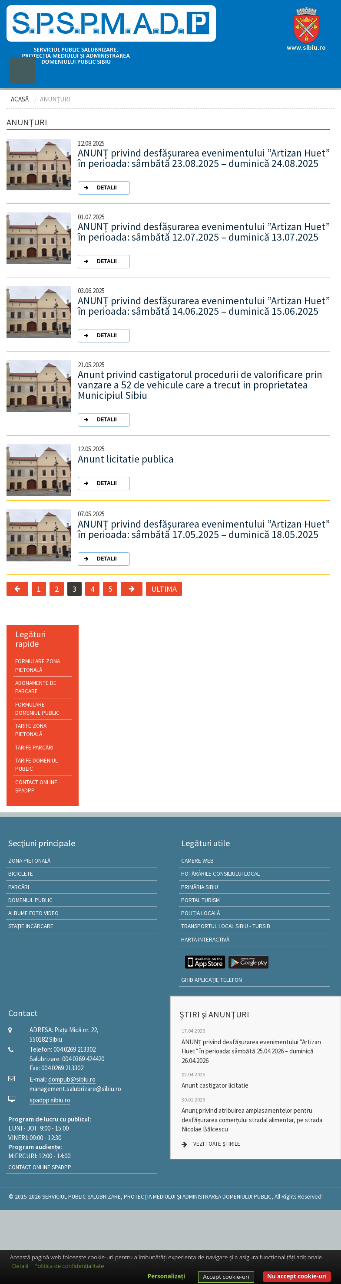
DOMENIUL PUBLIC (30, 900)
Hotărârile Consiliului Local (220, 873)
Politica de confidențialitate (69, 1266)
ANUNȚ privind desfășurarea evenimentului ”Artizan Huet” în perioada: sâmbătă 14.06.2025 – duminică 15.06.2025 (204, 319)
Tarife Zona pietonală (30, 730)
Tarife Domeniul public (36, 764)
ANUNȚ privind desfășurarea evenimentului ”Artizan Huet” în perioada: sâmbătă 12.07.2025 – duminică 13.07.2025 (204, 245)
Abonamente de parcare (35, 687)
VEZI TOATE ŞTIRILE (216, 1143)
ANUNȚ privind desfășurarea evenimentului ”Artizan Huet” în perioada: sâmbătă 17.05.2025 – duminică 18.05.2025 (204, 542)
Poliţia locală (200, 913)
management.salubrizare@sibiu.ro (75, 1089)
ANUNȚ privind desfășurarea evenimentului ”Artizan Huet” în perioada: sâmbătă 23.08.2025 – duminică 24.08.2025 (204, 171)
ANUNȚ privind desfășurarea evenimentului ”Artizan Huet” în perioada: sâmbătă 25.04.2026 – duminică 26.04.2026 (251, 1051)
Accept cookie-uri (226, 1277)
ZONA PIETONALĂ (29, 860)
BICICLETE (20, 873)
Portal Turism (200, 900)
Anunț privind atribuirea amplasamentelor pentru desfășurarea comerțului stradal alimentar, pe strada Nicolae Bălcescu (252, 1119)
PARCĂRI (18, 887)
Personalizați (166, 1276)
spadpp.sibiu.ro (50, 1100)
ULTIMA (164, 589)
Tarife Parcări (34, 747)
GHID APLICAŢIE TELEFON (211, 980)
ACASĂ (20, 99)
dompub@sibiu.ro (72, 1079)
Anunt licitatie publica (126, 472)
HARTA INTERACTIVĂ (205, 939)
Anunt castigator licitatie (215, 1085)
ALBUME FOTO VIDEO (33, 913)
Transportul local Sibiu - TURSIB (225, 926)
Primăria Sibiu (199, 887)
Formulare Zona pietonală (37, 665)
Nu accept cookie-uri (297, 1276)
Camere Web (197, 860)
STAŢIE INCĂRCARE (30, 926)
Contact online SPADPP (36, 786)
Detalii (20, 1266)
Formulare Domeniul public (37, 709)
